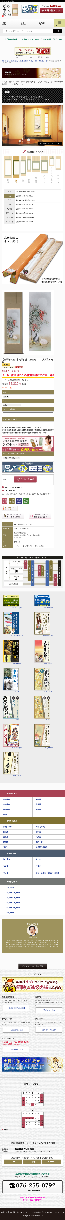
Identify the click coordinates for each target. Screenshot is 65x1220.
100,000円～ (11, 913)
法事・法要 (43, 680)
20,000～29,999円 (13, 898)
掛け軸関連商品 (44, 624)
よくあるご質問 (13, 601)
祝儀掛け (6, 809)
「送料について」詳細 (49, 1030)
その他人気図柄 (42, 847)
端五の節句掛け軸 (13, 624)
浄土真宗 (6, 859)
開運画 (5, 832)
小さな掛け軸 (43, 736)
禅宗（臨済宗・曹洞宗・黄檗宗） (48, 873)
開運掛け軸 (12, 652)
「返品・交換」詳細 (16, 1049)
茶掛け (5, 814)
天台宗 (5, 873)
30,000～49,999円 (13, 903)
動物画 (5, 842)
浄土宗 (38, 859)
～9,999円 (10, 888)
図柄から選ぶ (12, 821)
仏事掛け (6, 799)
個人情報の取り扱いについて (19, 1212)
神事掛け (39, 799)
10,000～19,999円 (13, 893)
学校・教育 (12, 764)
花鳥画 (38, 837)
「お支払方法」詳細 (16, 1030)
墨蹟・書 (39, 842)
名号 (11, 708)
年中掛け (6, 804)
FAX (13, 1162)
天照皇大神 (43, 652)
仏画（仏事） (8, 827)
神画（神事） (41, 827)
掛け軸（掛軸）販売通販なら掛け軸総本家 (15, 61)
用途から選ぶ (12, 793)
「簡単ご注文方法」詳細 (16, 1008)
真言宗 (5, 866)
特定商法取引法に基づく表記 (42, 1212)
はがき (32, 1162)
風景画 (5, 837)
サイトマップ (59, 1212)
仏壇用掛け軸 (12, 736)
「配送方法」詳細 (48, 1010)
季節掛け (39, 804)
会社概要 (4, 1212)
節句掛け (39, 809)
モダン (5, 847)
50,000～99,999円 (13, 908)
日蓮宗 (38, 866)
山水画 (11, 680)
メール (52, 1162)
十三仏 (42, 708)
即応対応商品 (43, 601)
